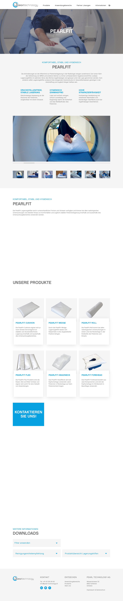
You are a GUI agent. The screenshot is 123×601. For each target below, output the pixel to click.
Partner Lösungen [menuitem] (83, 5)
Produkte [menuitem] (46, 5)
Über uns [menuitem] (68, 586)
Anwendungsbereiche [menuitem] (63, 5)
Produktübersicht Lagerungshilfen (81, 554)
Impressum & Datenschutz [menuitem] (96, 590)
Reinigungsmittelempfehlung (29, 554)
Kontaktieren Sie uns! (28, 414)
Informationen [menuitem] (100, 5)
